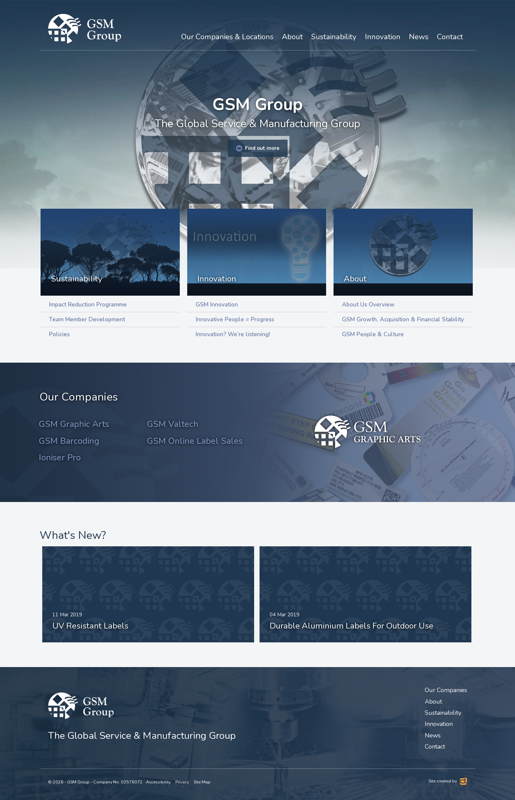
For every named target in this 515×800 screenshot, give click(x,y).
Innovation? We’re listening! (233, 334)
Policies (59, 334)
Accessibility (158, 782)
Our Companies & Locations (227, 36)
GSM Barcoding (69, 441)
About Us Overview (368, 304)
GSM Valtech (172, 424)
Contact (450, 36)
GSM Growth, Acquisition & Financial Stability (403, 319)
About (355, 278)
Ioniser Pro (60, 457)
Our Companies (446, 690)
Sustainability (76, 278)
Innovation (216, 278)
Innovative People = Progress (235, 319)
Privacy (182, 782)
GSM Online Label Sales (195, 441)
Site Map (202, 782)
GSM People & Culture (373, 334)
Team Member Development (87, 319)
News (418, 36)
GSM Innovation (217, 304)
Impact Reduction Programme (88, 304)
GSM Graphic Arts (74, 424)
